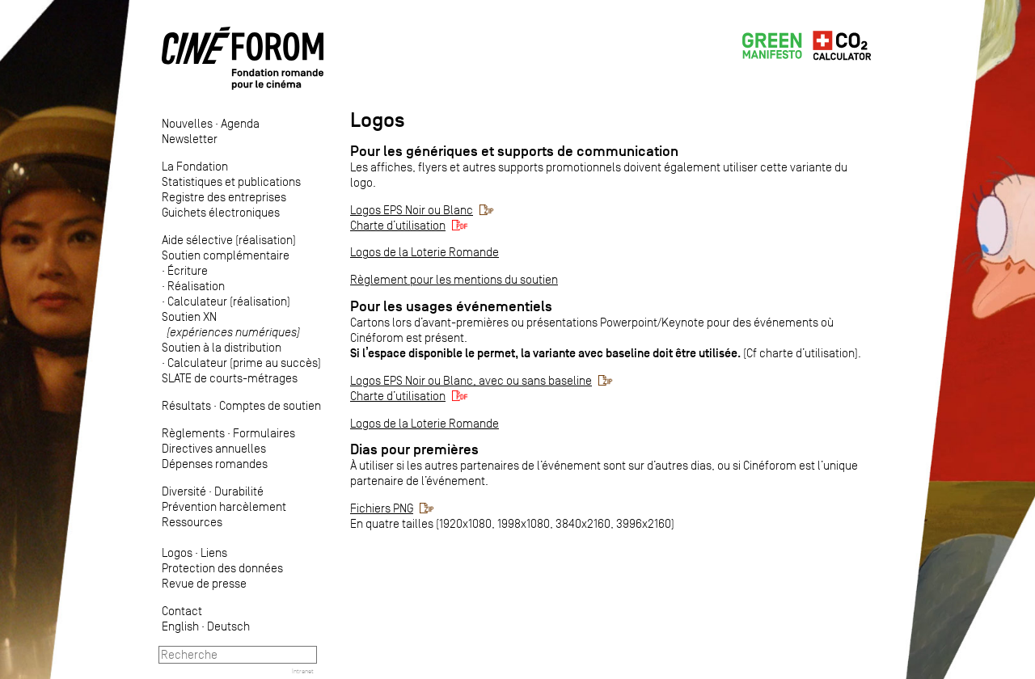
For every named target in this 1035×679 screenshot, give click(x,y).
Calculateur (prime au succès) (244, 362)
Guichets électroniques (221, 212)
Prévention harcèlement (224, 506)
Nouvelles (187, 123)
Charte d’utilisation (398, 225)
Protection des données (222, 568)
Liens (214, 552)
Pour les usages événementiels (451, 306)
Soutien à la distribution (221, 347)
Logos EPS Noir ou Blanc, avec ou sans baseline (471, 380)
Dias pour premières (414, 449)
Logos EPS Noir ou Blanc (411, 210)
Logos (177, 552)
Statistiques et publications (231, 181)
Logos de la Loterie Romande (424, 252)
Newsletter (190, 139)
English (180, 626)
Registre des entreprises (224, 197)
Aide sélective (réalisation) (229, 240)
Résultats (186, 405)
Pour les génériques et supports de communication (514, 151)
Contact (182, 611)
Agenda (240, 123)
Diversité (184, 491)
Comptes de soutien (270, 405)
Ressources (192, 522)
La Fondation (195, 166)
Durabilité (239, 491)
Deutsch (228, 626)
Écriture (187, 270)
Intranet (303, 671)
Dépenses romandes (215, 463)
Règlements (193, 433)
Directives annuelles (214, 448)
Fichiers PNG (381, 508)
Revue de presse (204, 583)
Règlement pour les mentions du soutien (454, 279)
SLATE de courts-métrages (230, 378)
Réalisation (196, 286)
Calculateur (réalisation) (228, 301)
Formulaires (264, 433)
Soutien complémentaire (225, 255)
